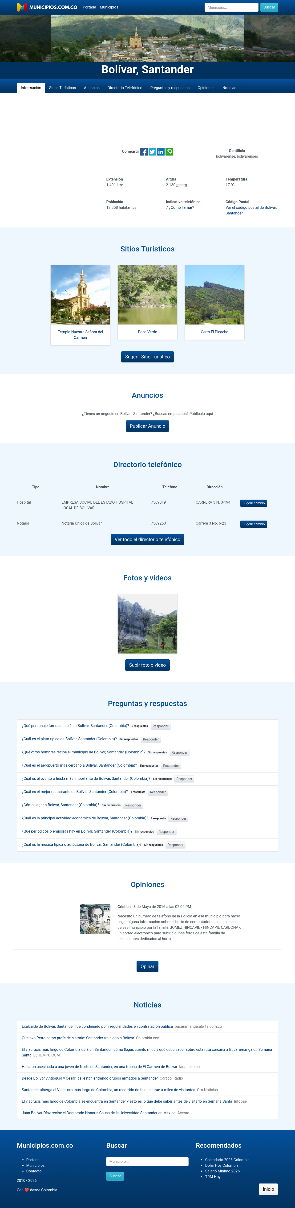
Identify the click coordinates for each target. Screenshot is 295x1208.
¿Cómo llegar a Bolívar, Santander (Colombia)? (72, 805)
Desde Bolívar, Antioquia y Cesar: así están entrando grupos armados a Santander (90, 1078)
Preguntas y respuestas (170, 88)
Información (31, 88)
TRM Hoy (212, 1177)
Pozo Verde (147, 332)
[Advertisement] (147, 120)
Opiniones (206, 88)
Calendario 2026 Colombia (227, 1160)
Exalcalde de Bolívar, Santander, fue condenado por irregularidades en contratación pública (97, 1026)
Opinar (147, 966)
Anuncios (92, 88)
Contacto (34, 1171)
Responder (161, 726)
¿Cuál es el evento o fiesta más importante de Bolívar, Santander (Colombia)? (98, 778)
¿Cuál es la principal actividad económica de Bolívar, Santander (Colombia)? (95, 818)
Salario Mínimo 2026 (222, 1171)
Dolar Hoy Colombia (221, 1165)
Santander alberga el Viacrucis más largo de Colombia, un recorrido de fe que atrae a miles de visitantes (108, 1090)
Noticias (229, 88)
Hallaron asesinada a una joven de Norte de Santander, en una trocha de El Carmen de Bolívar (100, 1066)
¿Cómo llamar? (181, 207)
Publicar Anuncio (147, 426)
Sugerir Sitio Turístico (147, 357)
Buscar (269, 7)
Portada (89, 7)
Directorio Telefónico (125, 88)
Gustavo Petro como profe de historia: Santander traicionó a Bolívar (78, 1038)
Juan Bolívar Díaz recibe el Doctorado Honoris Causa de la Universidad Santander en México (99, 1113)
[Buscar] (232, 7)
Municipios (109, 7)
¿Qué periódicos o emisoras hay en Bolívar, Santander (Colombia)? (89, 831)
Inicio (268, 1189)
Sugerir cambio (253, 503)
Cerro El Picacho (214, 332)
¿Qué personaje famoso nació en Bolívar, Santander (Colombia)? (86, 725)
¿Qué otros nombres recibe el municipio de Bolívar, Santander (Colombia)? (95, 752)
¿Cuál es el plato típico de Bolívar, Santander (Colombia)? (81, 739)
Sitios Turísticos (62, 88)
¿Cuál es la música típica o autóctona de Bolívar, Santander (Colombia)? (93, 844)
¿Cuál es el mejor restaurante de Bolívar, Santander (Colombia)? (84, 791)
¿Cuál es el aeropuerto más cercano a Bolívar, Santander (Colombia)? (91, 765)
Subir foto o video (147, 665)
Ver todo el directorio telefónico (147, 539)
